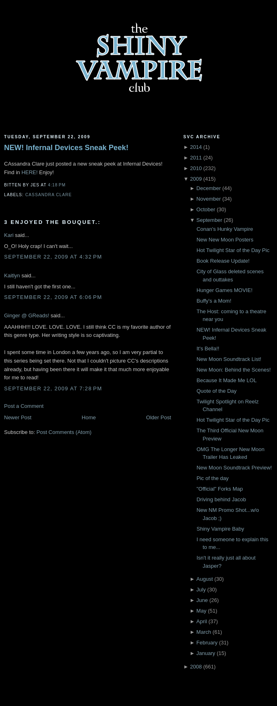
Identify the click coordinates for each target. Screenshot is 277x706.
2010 (196, 168)
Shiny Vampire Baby (220, 529)
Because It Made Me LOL (226, 380)
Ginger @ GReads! (26, 315)
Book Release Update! (222, 261)
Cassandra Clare (48, 195)
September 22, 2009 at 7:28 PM (53, 388)
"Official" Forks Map (219, 489)
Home (89, 417)
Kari (8, 235)
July (201, 589)
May (201, 611)
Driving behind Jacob (221, 499)
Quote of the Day (216, 391)
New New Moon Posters (224, 240)
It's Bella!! (207, 348)
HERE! (30, 172)
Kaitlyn (12, 275)
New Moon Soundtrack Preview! (234, 468)
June (202, 600)
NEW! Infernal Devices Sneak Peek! (66, 148)
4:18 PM (57, 185)
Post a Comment (24, 406)
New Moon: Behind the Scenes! (233, 370)
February (207, 643)
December (208, 188)
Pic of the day (212, 478)
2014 (196, 147)
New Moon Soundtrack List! (228, 359)
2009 (196, 179)
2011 (196, 158)
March (203, 632)
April (201, 621)
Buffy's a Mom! (213, 301)
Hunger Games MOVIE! (224, 290)
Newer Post (17, 417)
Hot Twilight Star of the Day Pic (232, 250)
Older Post (158, 417)
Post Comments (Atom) (64, 432)
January (205, 653)
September (209, 220)
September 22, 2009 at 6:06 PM (53, 297)
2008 (196, 667)
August (204, 579)
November (208, 199)
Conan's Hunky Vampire (224, 229)
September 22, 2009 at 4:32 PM (53, 257)
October (205, 209)
